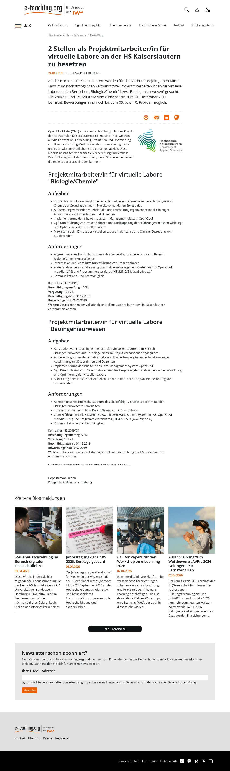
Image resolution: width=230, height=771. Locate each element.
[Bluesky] (197, 761)
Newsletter (62, 738)
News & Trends (76, 35)
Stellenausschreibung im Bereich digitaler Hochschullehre (36, 561)
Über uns (34, 738)
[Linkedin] (182, 761)
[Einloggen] (196, 9)
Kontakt (20, 738)
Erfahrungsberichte (205, 25)
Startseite (55, 35)
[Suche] (186, 9)
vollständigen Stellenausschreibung (110, 305)
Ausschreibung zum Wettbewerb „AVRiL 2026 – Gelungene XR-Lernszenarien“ (191, 563)
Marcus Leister (80, 464)
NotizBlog (96, 35)
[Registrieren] (207, 9)
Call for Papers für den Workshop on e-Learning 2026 (138, 561)
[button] (31, 26)
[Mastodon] (189, 761)
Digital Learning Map (88, 25)
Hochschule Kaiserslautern (102, 464)
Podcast (178, 25)
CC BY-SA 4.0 (123, 464)
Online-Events (57, 25)
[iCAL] (211, 761)
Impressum (150, 761)
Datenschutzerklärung (182, 682)
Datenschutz (169, 761)
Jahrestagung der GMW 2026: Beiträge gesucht (86, 559)
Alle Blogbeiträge (115, 629)
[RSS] (204, 761)
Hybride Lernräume (152, 25)
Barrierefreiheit (129, 761)
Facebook (67, 464)
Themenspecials (121, 25)
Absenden (30, 690)
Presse (47, 738)
